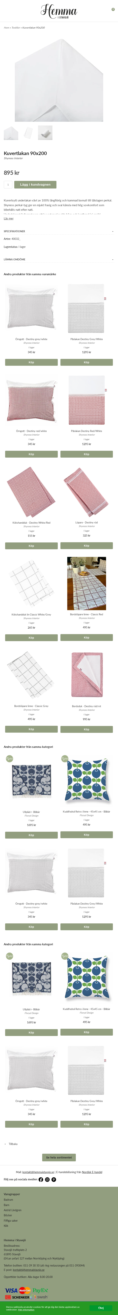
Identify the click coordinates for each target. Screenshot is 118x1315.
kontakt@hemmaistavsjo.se (38, 1172)
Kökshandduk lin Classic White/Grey (31, 614)
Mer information (26, 1309)
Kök (6, 1225)
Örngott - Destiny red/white (31, 431)
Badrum (8, 1199)
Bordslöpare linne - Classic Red (86, 614)
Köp (31, 362)
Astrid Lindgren (12, 1210)
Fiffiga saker (11, 1220)
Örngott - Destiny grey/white (31, 339)
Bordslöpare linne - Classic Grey (31, 706)
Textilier (16, 27)
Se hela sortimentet (59, 1157)
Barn (6, 1205)
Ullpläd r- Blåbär (31, 811)
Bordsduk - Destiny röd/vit (86, 706)
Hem (6, 27)
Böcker (8, 1215)
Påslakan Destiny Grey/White (86, 339)
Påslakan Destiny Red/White (86, 431)
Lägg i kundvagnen (35, 184)
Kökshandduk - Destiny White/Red (31, 522)
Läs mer (8, 218)
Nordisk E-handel (92, 1172)
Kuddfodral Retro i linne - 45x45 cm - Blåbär (86, 811)
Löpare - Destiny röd (86, 522)
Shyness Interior (13, 158)
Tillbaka (10, 1144)
